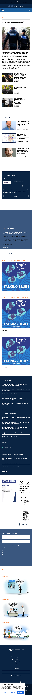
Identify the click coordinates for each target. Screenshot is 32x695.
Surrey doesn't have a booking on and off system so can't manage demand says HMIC (15, 399)
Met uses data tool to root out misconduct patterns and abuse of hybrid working (16, 390)
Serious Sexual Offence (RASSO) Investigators (12, 454)
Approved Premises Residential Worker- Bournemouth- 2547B (16, 450)
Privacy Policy (25, 2)
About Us (16, 657)
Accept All (20, 692)
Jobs (5, 551)
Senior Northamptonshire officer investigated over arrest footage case (15, 404)
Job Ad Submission (16, 661)
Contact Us (13, 2)
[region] (12, 689)
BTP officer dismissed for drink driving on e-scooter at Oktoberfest (14, 394)
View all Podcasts (16, 373)
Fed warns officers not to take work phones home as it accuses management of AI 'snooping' (14, 385)
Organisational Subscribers (16, 655)
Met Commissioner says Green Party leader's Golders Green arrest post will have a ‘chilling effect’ (15, 423)
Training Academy (8, 553)
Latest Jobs (5, 471)
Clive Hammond (11, 25)
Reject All (13, 692)
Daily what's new (7, 549)
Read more (16, 111)
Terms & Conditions (19, 2)
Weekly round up (7, 547)
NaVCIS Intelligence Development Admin (11, 463)
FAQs (16, 663)
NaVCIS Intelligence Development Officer (11, 466)
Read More (5, 409)
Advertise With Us (8, 2)
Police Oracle (16, 81)
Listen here (5, 293)
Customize (5, 692)
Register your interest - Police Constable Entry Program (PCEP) (14, 459)
